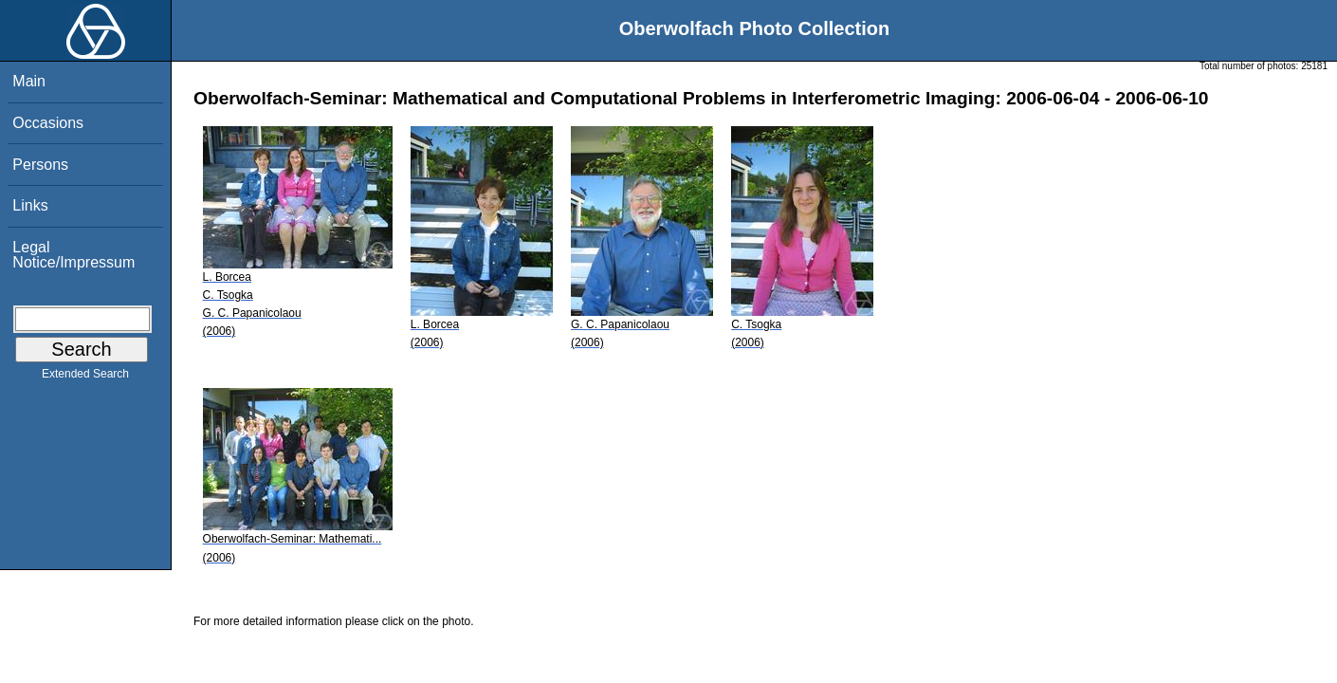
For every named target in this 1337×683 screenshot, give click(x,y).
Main (29, 81)
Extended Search (85, 377)
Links (29, 205)
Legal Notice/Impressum (73, 254)
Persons (40, 165)
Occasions (47, 123)
